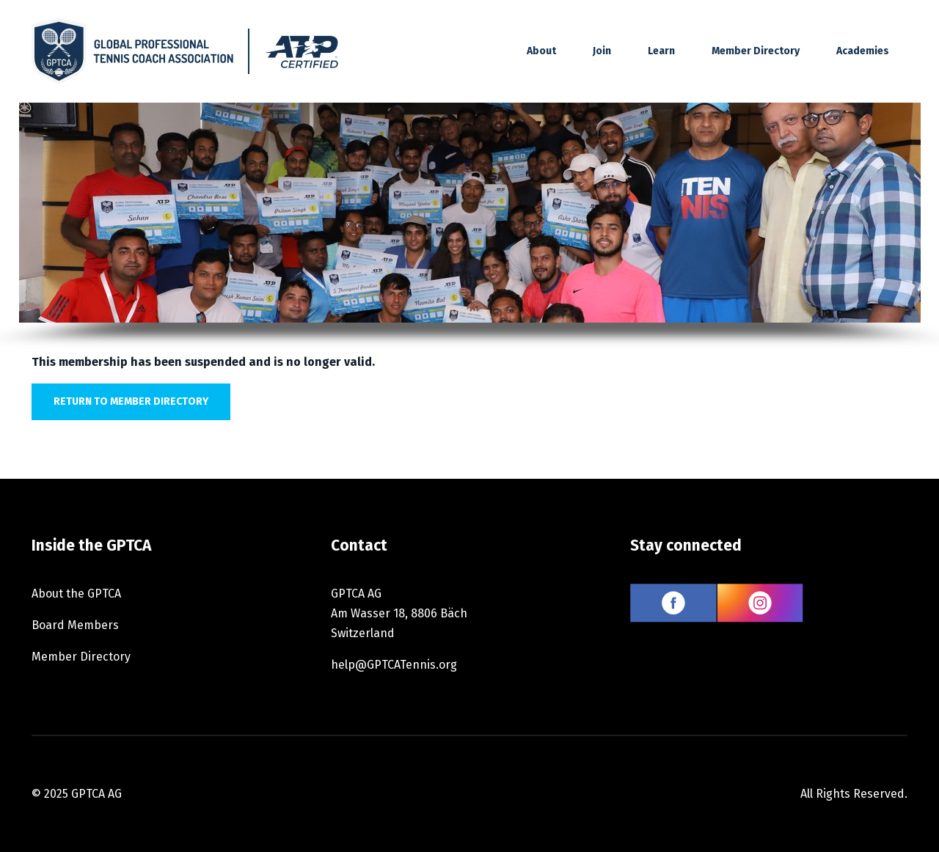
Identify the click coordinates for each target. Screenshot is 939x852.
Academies (862, 51)
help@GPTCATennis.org (394, 665)
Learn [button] (661, 51)
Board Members (75, 625)
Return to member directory (131, 401)
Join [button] (602, 51)
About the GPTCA (76, 594)
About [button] (541, 51)
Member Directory (756, 51)
